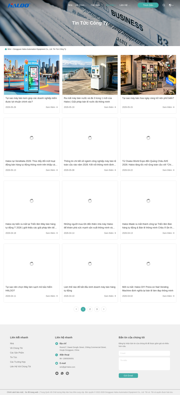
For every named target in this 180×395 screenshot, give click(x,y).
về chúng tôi (81, 5)
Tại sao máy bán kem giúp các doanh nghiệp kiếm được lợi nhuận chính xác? (31, 100)
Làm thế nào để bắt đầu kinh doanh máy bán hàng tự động (89, 289)
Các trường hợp (18, 362)
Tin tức (13, 357)
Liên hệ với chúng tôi (126, 5)
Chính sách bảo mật (15, 392)
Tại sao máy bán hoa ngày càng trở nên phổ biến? (148, 98)
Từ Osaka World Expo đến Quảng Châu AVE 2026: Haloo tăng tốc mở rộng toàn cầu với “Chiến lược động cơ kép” (148, 163)
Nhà (70, 5)
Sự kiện (111, 5)
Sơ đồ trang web (31, 392)
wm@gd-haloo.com (67, 367)
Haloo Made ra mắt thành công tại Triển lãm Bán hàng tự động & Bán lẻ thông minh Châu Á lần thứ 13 (148, 226)
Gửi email (128, 376)
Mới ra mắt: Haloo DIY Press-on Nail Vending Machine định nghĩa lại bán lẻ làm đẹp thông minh (147, 289)
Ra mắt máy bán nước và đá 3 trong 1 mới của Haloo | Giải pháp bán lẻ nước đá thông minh (88, 100)
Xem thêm (52, 107)
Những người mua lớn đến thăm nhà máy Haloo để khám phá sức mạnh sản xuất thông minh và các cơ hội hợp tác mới (88, 226)
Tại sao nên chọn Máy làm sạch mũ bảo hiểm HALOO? (29, 289)
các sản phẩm (97, 5)
